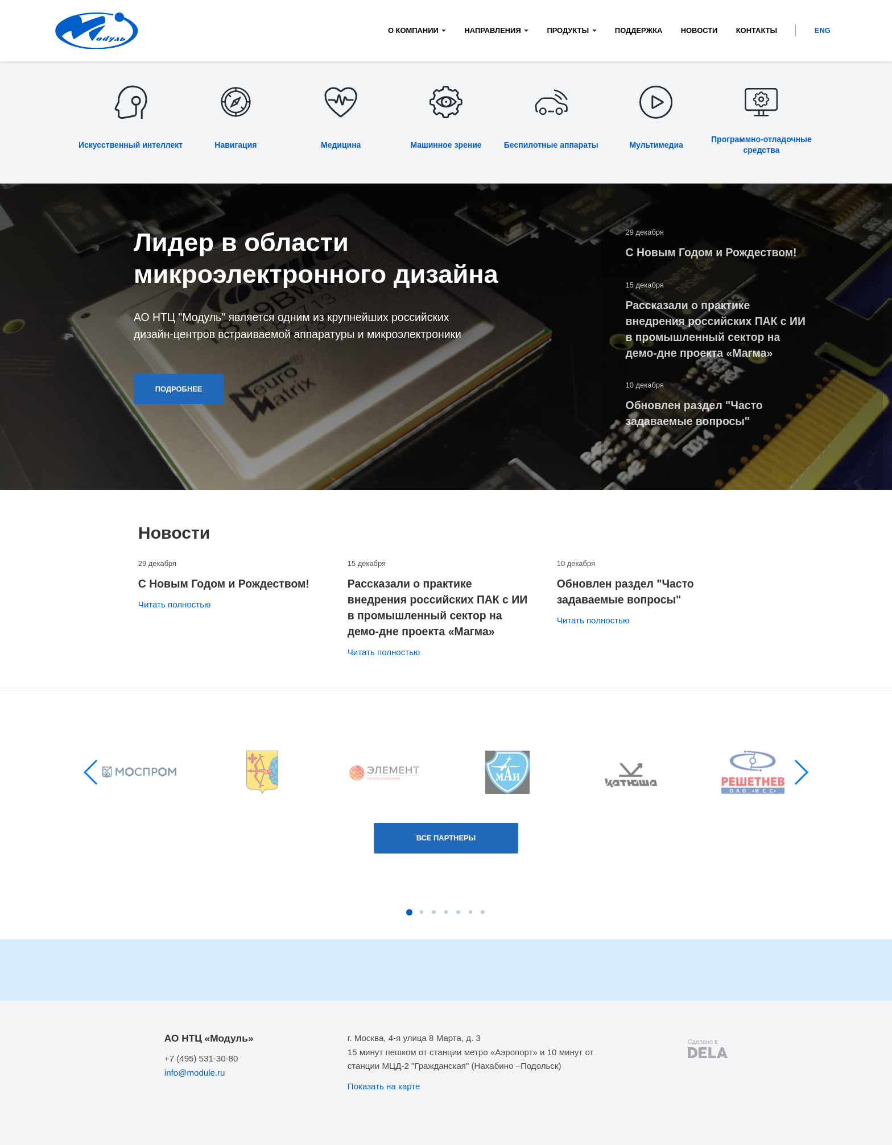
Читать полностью (174, 604)
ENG (823, 30)
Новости (699, 30)
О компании (413, 30)
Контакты (756, 30)
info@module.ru (194, 1072)
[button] (91, 772)
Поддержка (639, 30)
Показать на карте (384, 1086)
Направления (492, 30)
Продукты (568, 30)
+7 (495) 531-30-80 (201, 1058)
